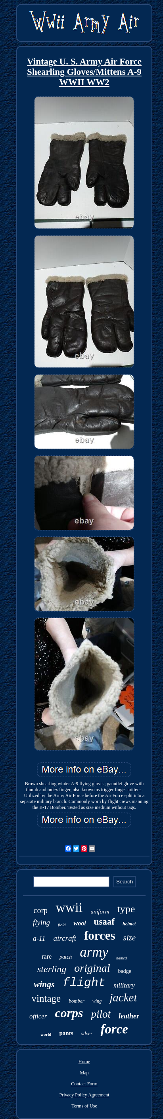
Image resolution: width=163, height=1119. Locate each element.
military (124, 985)
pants (66, 1033)
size (129, 937)
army (94, 952)
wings (44, 984)
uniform (99, 911)
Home (84, 1061)
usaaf (104, 922)
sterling (51, 969)
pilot (101, 1014)
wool (79, 923)
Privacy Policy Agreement (84, 1095)
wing (97, 1001)
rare (47, 956)
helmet (129, 924)
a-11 (39, 938)
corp (41, 910)
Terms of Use (84, 1106)
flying (41, 922)
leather (129, 1016)
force (114, 1029)
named (121, 958)
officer (38, 1016)
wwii (69, 907)
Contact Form (84, 1084)
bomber (76, 1001)
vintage (46, 998)
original (92, 968)
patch (65, 957)
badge (124, 971)
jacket (123, 997)
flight (84, 983)
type (126, 909)
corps (69, 1013)
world (46, 1034)
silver (86, 1033)
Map (84, 1072)
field (62, 924)
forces (99, 935)
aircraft (65, 938)
